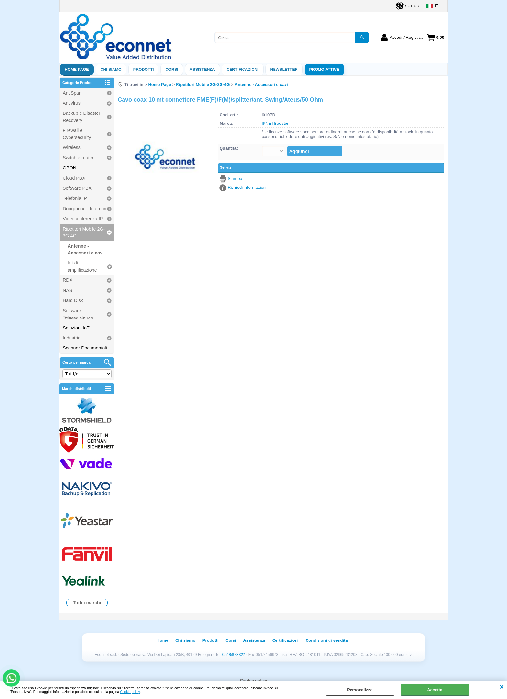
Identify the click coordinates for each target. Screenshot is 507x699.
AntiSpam (73, 93)
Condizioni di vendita (327, 640)
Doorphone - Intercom (85, 208)
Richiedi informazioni (247, 187)
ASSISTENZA (202, 69)
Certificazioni (243, 69)
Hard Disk (73, 300)
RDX (67, 280)
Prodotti (143, 69)
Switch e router (78, 157)
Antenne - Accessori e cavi (86, 249)
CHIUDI (502, 687)
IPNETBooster (275, 123)
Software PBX (77, 188)
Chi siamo (111, 69)
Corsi (171, 69)
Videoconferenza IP (83, 218)
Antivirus (72, 103)
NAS (67, 290)
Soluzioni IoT (76, 327)
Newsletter (284, 69)
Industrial (72, 337)
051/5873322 (233, 654)
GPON (69, 167)
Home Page (77, 69)
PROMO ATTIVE (324, 69)
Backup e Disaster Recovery (81, 117)
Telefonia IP (75, 198)
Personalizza (359, 689)
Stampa (235, 178)
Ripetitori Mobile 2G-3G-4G (84, 232)
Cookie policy (130, 692)
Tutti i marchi (87, 602)
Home (162, 640)
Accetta (434, 689)
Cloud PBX (74, 178)
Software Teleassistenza (78, 314)
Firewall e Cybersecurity (77, 134)
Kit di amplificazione (82, 266)
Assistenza (254, 640)
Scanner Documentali (85, 347)
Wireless (72, 147)
